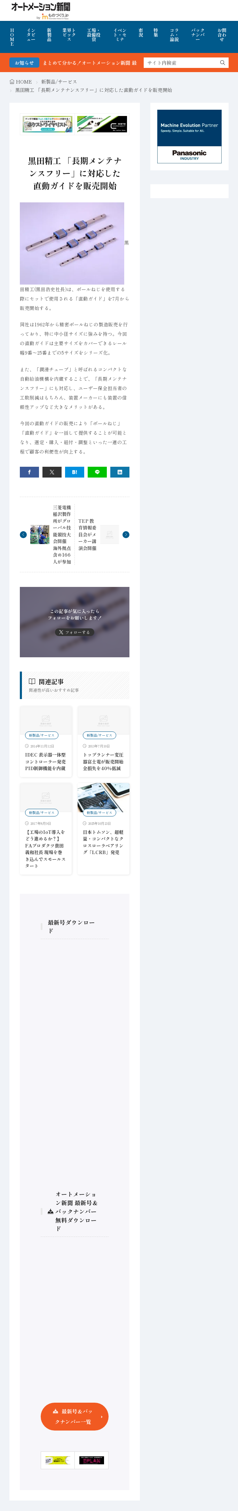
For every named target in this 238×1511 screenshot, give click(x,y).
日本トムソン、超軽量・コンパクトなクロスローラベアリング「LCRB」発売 (103, 842)
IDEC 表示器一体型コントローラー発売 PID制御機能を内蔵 (45, 761)
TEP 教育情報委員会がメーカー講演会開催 (87, 534)
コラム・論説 (174, 34)
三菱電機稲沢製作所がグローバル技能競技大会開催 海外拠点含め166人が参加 (62, 534)
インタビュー (30, 34)
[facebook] (29, 472)
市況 (140, 32)
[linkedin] (119, 472)
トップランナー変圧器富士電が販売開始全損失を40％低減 (103, 761)
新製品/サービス (59, 81)
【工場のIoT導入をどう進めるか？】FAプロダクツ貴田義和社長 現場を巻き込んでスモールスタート (45, 849)
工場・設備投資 (94, 34)
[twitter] (52, 472)
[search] (222, 62)
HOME (12, 37)
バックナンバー (198, 34)
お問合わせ (222, 34)
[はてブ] (74, 472)
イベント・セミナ (120, 34)
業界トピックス (69, 34)
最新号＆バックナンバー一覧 (74, 1416)
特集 (155, 32)
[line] (97, 472)
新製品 (49, 34)
